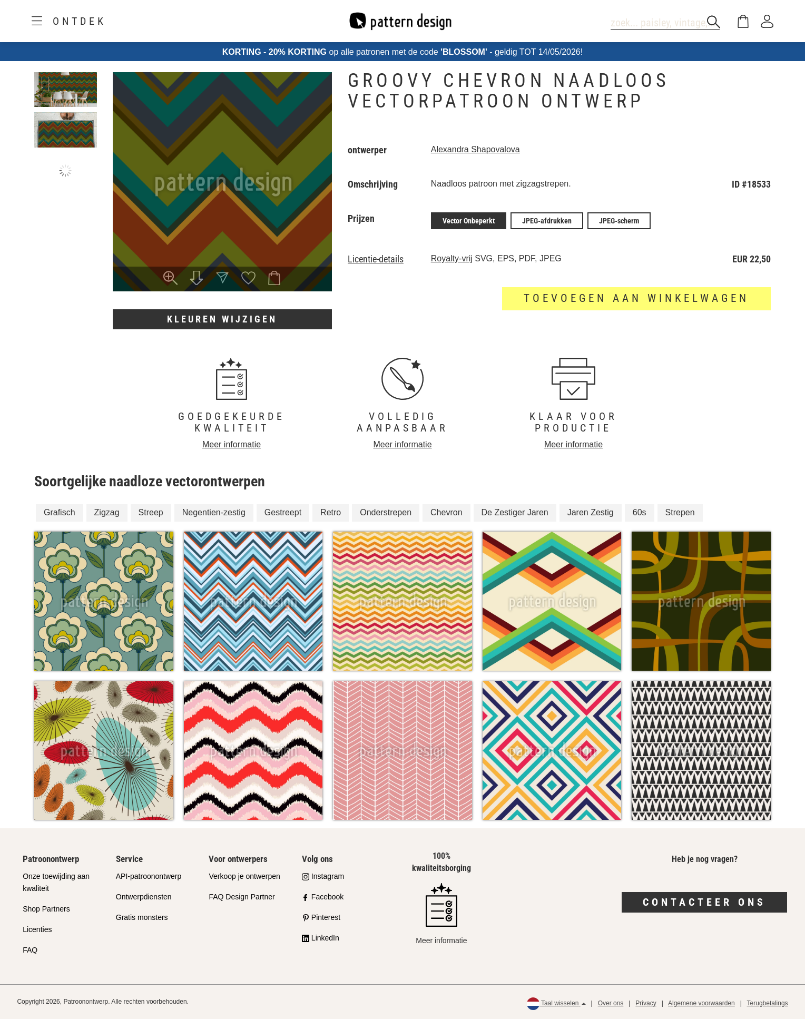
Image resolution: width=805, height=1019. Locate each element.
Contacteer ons (704, 902)
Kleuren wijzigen (222, 319)
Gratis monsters (142, 917)
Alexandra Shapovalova (475, 149)
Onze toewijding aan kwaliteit (56, 882)
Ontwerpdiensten (144, 897)
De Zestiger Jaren (515, 512)
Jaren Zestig (590, 512)
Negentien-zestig (214, 512)
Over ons (611, 1003)
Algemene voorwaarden (701, 1003)
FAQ (30, 950)
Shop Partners (46, 909)
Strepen (680, 512)
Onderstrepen (385, 512)
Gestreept (282, 512)
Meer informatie (231, 444)
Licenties (37, 929)
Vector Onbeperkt (469, 221)
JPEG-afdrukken (547, 221)
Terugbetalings (767, 1003)
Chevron (446, 512)
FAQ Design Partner (241, 897)
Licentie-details (376, 259)
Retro (330, 512)
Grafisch (59, 512)
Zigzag (107, 512)
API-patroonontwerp (149, 876)
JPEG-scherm (619, 221)
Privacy (645, 1003)
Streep (151, 512)
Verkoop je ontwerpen (244, 876)
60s (639, 512)
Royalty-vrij (452, 258)
